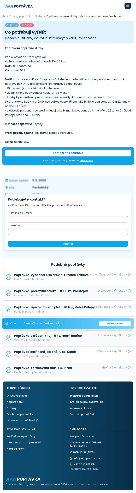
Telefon (15, 225)
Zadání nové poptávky (21, 436)
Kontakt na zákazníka (68, 153)
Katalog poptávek (20, 16)
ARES (90, 452)
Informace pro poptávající (24, 442)
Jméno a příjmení (21, 213)
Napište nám (15, 402)
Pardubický (40, 187)
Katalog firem (15, 448)
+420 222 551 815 (82, 464)
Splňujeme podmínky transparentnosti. (88, 484)
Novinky (11, 408)
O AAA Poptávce (17, 395)
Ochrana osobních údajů (22, 420)
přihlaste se (86, 160)
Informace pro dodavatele (86, 402)
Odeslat (68, 243)
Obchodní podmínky (20, 414)
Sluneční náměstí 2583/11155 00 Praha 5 (85, 444)
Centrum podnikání (81, 414)
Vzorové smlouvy (80, 408)
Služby (38, 16)
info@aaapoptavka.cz (85, 458)
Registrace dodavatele (83, 395)
